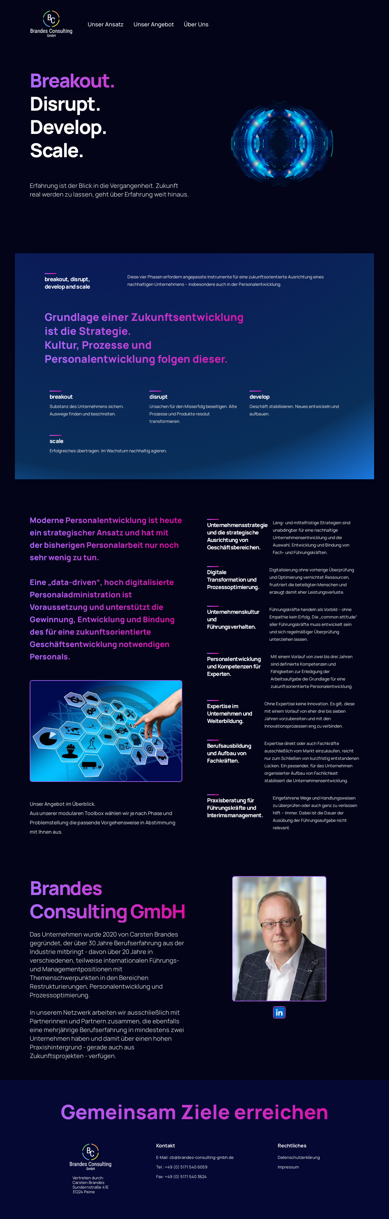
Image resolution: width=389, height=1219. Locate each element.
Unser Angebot (154, 24)
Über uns (196, 24)
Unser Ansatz (106, 24)
